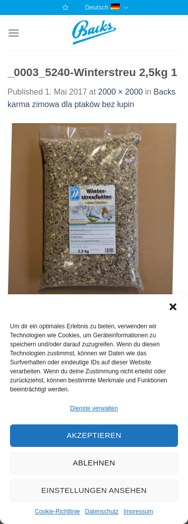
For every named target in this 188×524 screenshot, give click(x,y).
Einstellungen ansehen (93, 490)
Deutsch (106, 8)
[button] (173, 307)
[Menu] (14, 33)
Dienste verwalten (94, 408)
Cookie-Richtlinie (57, 511)
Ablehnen (94, 462)
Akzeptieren (94, 435)
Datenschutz (102, 511)
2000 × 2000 (120, 92)
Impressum (138, 511)
